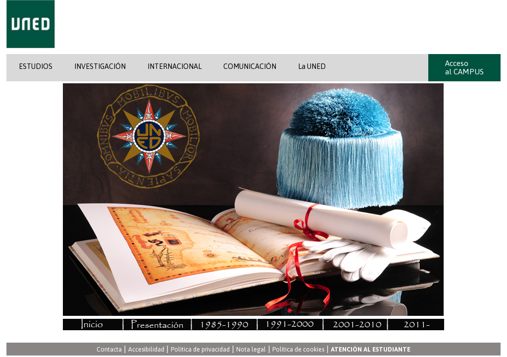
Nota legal (251, 350)
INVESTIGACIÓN (100, 66)
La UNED (312, 66)
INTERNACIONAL (175, 66)
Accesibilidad (146, 350)
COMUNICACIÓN (249, 66)
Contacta (109, 350)
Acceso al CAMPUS (464, 67)
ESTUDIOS (35, 66)
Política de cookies (298, 350)
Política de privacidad (200, 350)
